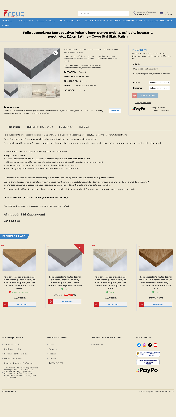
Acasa (51, 344)
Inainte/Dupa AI (25, 21)
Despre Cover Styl (71, 20)
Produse (8, 20)
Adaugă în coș (148, 96)
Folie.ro (12, 391)
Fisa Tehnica (66, 126)
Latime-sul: (70, 90)
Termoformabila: (74, 76)
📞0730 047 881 (56, 363)
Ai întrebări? (114, 21)
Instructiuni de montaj (40, 126)
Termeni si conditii (12, 344)
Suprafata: (70, 72)
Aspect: (68, 86)
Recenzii (84, 126)
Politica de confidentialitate (16, 353)
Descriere (14, 126)
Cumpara (115, 110)
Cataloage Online (47, 20)
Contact (6, 25)
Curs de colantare (154, 21)
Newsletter (98, 344)
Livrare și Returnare (12, 358)
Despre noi (53, 349)
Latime (136, 82)
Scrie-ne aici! (12, 220)
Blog (170, 21)
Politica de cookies (12, 349)
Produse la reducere (161, 74)
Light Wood (147, 74)
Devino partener (132, 21)
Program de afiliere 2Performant (18, 363)
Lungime (137, 88)
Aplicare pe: (71, 81)
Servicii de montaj (95, 21)
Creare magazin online (149, 391)
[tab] (14, 126)
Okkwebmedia (167, 391)
